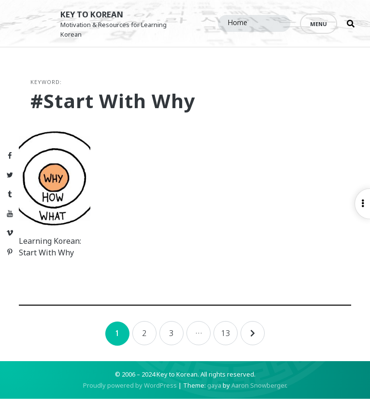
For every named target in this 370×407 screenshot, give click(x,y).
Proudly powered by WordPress (130, 393)
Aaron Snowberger (258, 393)
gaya (214, 393)
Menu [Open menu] (318, 24)
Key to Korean (97, 14)
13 (225, 341)
